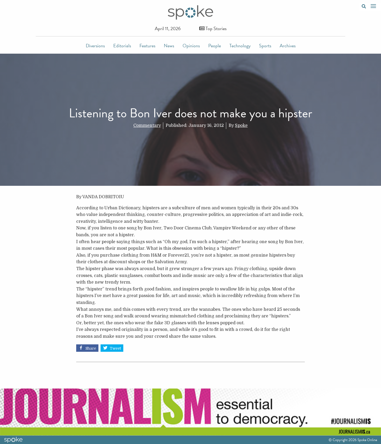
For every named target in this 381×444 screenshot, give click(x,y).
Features (147, 45)
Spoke (241, 125)
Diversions (95, 45)
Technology (240, 45)
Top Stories (212, 28)
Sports (265, 45)
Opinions (191, 45)
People (214, 45)
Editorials (122, 45)
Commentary (147, 125)
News (169, 45)
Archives (288, 45)
